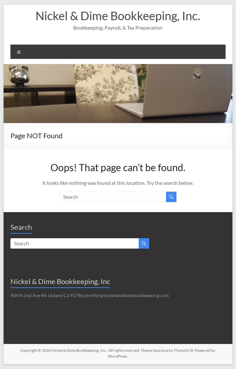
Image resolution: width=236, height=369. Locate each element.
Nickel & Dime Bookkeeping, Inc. (117, 15)
